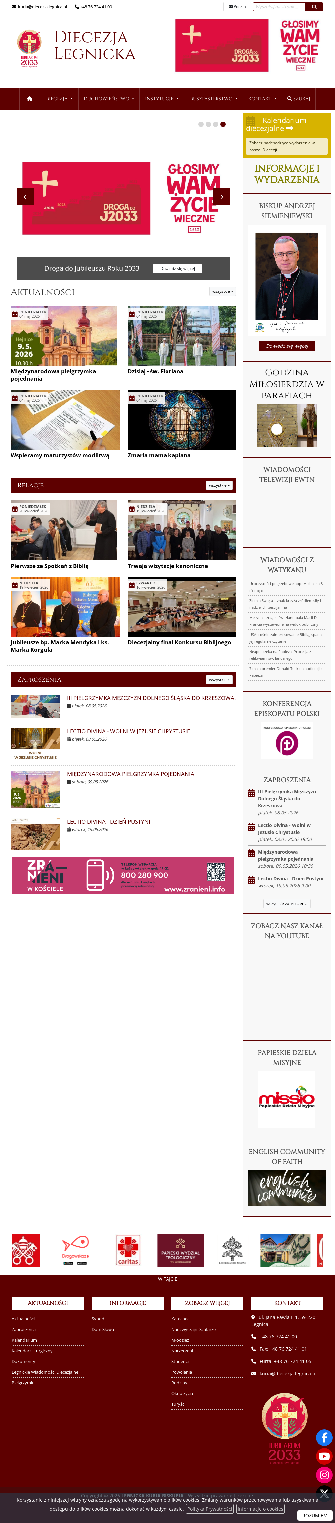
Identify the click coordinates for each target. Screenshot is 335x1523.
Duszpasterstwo (211, 99)
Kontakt (260, 99)
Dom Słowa (103, 1329)
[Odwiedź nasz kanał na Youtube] (324, 1456)
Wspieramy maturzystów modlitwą (60, 455)
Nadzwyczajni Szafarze (193, 1329)
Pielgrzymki (23, 1383)
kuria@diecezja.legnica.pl (42, 7)
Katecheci (180, 1319)
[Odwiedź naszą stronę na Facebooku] (324, 1437)
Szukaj (298, 99)
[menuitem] (59, 99)
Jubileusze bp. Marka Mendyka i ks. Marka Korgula (60, 645)
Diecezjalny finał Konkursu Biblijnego (179, 642)
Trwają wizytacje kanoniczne (168, 566)
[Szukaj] (314, 6)
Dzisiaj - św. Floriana (155, 371)
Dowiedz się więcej (287, 346)
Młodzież (180, 1340)
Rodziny (179, 1383)
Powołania (181, 1372)
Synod (98, 1319)
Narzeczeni (182, 1351)
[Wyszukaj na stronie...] (279, 6)
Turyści (178, 1404)
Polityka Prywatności (209, 1509)
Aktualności (43, 292)
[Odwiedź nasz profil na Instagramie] (324, 1475)
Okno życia (182, 1393)
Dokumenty (23, 1361)
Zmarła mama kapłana (159, 455)
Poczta (237, 6)
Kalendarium (24, 1340)
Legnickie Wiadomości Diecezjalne (45, 1372)
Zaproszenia (39, 679)
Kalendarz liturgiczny (32, 1351)
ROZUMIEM (315, 1515)
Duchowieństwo (107, 99)
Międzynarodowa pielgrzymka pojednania (53, 375)
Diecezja (70, 49)
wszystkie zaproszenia (287, 903)
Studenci (180, 1361)
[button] (201, 124)
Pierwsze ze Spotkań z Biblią (50, 566)
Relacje (30, 485)
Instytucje (160, 99)
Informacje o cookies (260, 1509)
